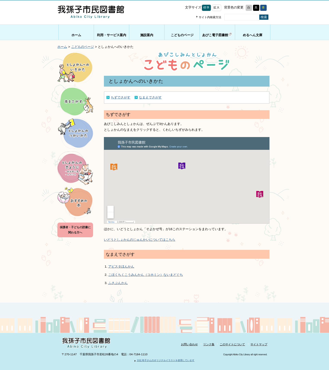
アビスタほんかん (121, 266)
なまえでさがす (150, 97)
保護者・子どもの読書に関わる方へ (75, 230)
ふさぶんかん (118, 283)
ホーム (76, 35)
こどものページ (182, 35)
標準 (206, 7)
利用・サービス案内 (111, 35)
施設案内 (146, 35)
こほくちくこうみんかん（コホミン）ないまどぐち (145, 274)
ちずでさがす (120, 97)
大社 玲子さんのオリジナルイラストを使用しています (166, 360)
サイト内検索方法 (210, 17)
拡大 (216, 7)
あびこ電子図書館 (217, 34)
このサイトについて (232, 344)
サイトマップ (258, 344)
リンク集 (208, 344)
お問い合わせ (189, 344)
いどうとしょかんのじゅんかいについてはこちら (139, 239)
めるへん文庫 (252, 35)
